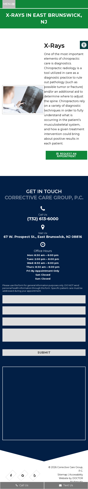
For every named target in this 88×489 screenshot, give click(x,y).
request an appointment (66, 155)
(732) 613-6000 (42, 219)
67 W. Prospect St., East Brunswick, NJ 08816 (43, 236)
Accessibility (76, 474)
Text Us (66, 485)
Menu (7, 4)
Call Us (22, 485)
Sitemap (62, 474)
